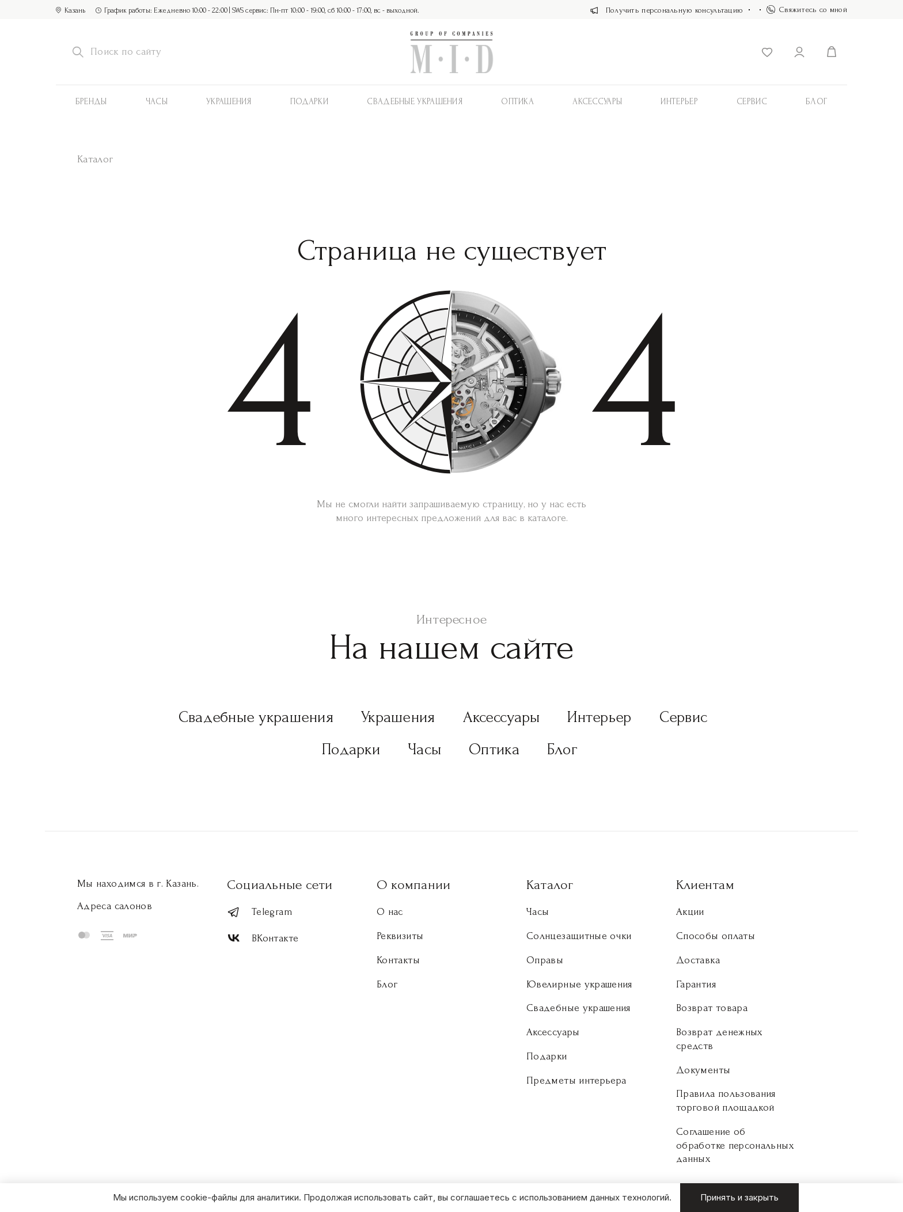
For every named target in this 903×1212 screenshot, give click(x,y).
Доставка (698, 960)
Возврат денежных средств (719, 1039)
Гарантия (696, 984)
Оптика (517, 102)
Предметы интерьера (576, 1080)
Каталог (550, 884)
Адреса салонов (114, 906)
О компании (413, 884)
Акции (690, 911)
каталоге (547, 517)
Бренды (91, 102)
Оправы (544, 960)
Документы (703, 1070)
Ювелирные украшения (579, 984)
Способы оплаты (715, 935)
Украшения (229, 102)
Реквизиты (400, 935)
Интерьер (679, 102)
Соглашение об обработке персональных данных (735, 1145)
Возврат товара (712, 1007)
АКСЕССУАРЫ (597, 102)
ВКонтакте (262, 938)
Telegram (260, 912)
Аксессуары (501, 717)
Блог (817, 102)
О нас (390, 911)
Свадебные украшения (414, 102)
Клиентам (705, 884)
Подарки (309, 102)
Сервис (752, 102)
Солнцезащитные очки (579, 935)
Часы (157, 102)
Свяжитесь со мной (807, 9)
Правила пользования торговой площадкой (726, 1100)
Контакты (398, 960)
